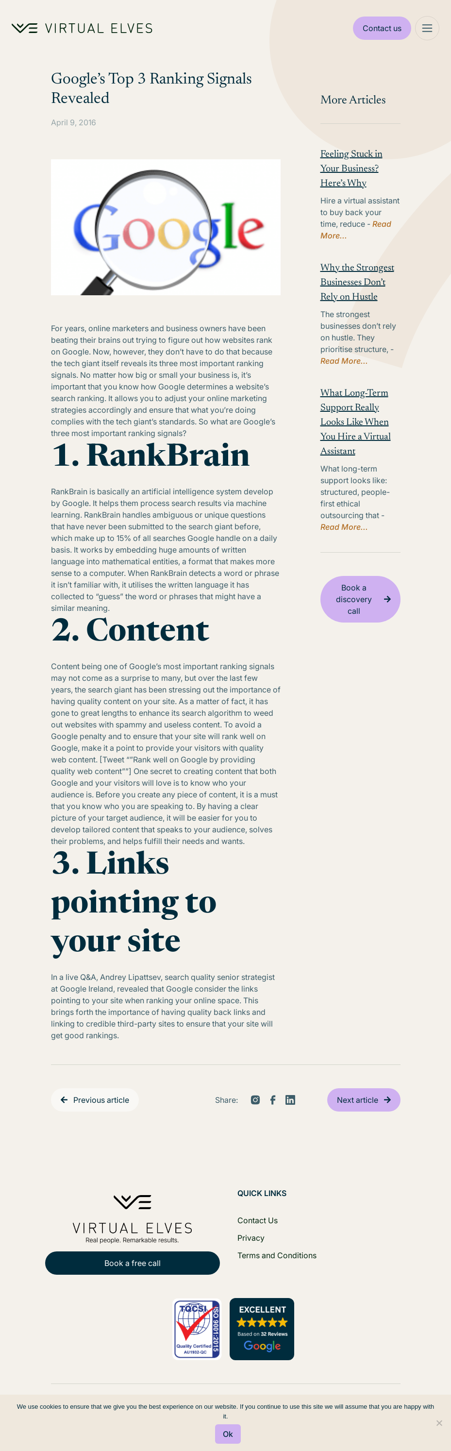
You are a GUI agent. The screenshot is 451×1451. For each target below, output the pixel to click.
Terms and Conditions (277, 1255)
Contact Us (257, 1220)
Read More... (344, 361)
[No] (439, 1423)
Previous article (101, 1100)
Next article (357, 1100)
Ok (228, 1434)
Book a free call (132, 1263)
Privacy (251, 1238)
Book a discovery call (354, 599)
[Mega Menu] (427, 28)
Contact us (382, 28)
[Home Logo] (82, 28)
